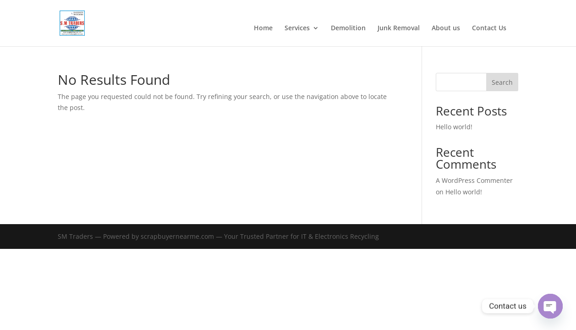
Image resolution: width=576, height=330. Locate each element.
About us (446, 28)
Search (502, 82)
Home (263, 28)
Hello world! (454, 126)
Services (297, 28)
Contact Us (489, 28)
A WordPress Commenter (474, 180)
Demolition (348, 28)
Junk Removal (399, 28)
